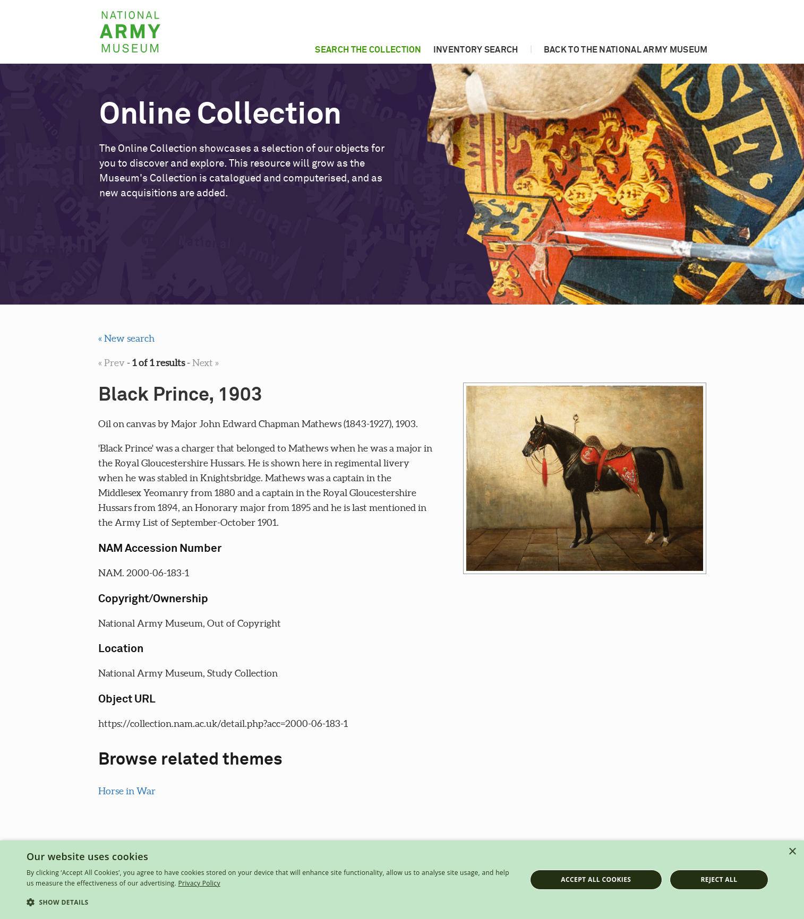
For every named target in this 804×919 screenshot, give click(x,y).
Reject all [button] (719, 879)
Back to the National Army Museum (626, 50)
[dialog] (402, 879)
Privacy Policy (199, 883)
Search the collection (368, 50)
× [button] (792, 852)
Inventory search (475, 50)
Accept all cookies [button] (596, 879)
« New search (126, 338)
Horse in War (127, 790)
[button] (269, 902)
